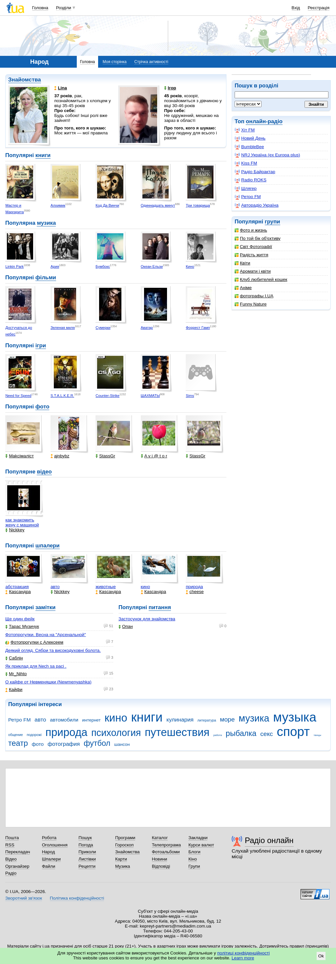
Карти (121, 859)
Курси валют (201, 844)
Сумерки (102, 328)
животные (105, 586)
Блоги (194, 851)
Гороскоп (124, 844)
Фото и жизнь (251, 230)
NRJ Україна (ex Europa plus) (267, 155)
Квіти (242, 263)
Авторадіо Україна (257, 205)
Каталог (160, 837)
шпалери (47, 545)
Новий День (250, 138)
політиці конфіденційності (243, 953)
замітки (45, 607)
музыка (294, 717)
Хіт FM (245, 130)
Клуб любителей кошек (261, 279)
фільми (45, 277)
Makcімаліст (19, 455)
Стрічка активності (151, 61)
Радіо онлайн (269, 840)
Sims (190, 396)
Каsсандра (18, 591)
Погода (85, 844)
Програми (125, 837)
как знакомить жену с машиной (22, 522)
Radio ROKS (250, 180)
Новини (159, 859)
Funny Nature (250, 304)
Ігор (170, 87)
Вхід (296, 7)
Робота (49, 837)
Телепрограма (166, 844)
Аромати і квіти (253, 271)
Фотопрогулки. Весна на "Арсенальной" (45, 634)
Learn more (243, 957)
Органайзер (17, 866)
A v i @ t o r (154, 455)
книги (43, 155)
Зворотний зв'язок (23, 898)
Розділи (63, 7)
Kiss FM (246, 163)
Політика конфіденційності (77, 898)
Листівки (87, 859)
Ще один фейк (19, 618)
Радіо (10, 873)
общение (15, 735)
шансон (122, 744)
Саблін (14, 657)
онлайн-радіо (264, 121)
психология (116, 732)
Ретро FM (248, 196)
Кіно (192, 859)
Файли (48, 866)
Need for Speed (18, 396)
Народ (48, 851)
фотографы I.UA (254, 295)
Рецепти (86, 866)
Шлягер (246, 188)
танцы (317, 735)
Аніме (243, 287)
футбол (97, 743)
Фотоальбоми (166, 851)
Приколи (87, 851)
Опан (125, 626)
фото (42, 406)
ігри (40, 345)
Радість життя (251, 254)
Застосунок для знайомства (146, 618)
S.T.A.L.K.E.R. (62, 396)
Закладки (197, 837)
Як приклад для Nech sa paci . (35, 666)
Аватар (147, 328)
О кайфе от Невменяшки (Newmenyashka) (48, 681)
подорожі (34, 735)
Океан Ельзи (152, 266)
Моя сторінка (115, 61)
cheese (194, 591)
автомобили (64, 720)
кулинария (179, 720)
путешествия (177, 732)
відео (44, 472)
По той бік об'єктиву (258, 238)
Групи (194, 866)
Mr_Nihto (16, 673)
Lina (60, 87)
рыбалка (241, 733)
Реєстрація (318, 7)
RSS (9, 844)
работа (217, 735)
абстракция (17, 586)
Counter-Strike (107, 396)
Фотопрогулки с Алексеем (34, 642)
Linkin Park (14, 266)
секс (266, 733)
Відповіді (161, 866)
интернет (91, 720)
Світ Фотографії (253, 246)
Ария (55, 266)
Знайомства (24, 80)
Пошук (85, 837)
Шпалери (51, 859)
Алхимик (58, 205)
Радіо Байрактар (255, 171)
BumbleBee (249, 146)
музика (46, 223)
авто (55, 586)
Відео (11, 859)
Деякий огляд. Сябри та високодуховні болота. (53, 650)
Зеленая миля (63, 328)
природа (194, 586)
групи (272, 221)
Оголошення (55, 844)
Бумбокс (102, 266)
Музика (122, 866)
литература (206, 720)
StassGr (105, 455)
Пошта (12, 837)
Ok (321, 955)
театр (18, 743)
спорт (293, 731)
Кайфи (13, 689)
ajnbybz (60, 455)
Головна (40, 7)
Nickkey (14, 529)
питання (160, 607)
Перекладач (17, 851)
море (227, 719)
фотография (64, 744)
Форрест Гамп (198, 328)
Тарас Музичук (22, 626)
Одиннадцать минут (158, 205)
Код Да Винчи (107, 205)
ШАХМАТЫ (150, 396)
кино (145, 586)
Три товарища (198, 205)
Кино (190, 266)
